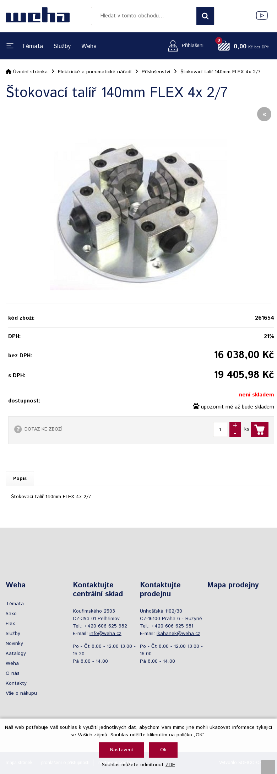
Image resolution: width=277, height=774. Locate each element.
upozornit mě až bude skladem (237, 407)
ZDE (170, 764)
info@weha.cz (105, 633)
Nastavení (121, 749)
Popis (20, 478)
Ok (163, 749)
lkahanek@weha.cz (178, 633)
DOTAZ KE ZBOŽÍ (43, 429)
